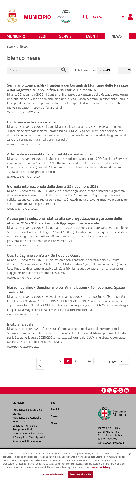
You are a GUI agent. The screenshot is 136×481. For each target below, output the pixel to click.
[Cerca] (63, 70)
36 (75, 361)
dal (94, 70)
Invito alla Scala (20, 324)
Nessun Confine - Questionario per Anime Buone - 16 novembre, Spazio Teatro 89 (66, 289)
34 (60, 361)
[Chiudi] (130, 454)
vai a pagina (110, 361)
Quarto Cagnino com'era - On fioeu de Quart (43, 255)
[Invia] (85, 16)
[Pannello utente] (130, 16)
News (116, 36)
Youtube (115, 390)
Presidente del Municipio (27, 409)
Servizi (66, 36)
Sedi (42, 36)
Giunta (16, 414)
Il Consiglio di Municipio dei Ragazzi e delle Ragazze (28, 439)
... (53, 361)
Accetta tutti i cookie (80, 474)
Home (11, 47)
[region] (68, 464)
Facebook (103, 390)
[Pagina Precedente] (40, 361)
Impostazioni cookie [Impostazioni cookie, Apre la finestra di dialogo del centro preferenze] (53, 474)
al (115, 70)
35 (68, 361)
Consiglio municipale (24, 425)
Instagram (120, 390)
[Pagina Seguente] (40, 367)
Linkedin (126, 390)
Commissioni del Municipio (28, 433)
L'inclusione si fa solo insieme (31, 122)
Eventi (92, 36)
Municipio (16, 36)
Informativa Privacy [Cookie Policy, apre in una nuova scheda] (100, 467)
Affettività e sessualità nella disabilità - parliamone (49, 154)
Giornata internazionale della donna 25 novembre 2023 (52, 186)
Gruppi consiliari (22, 429)
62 (89, 361)
